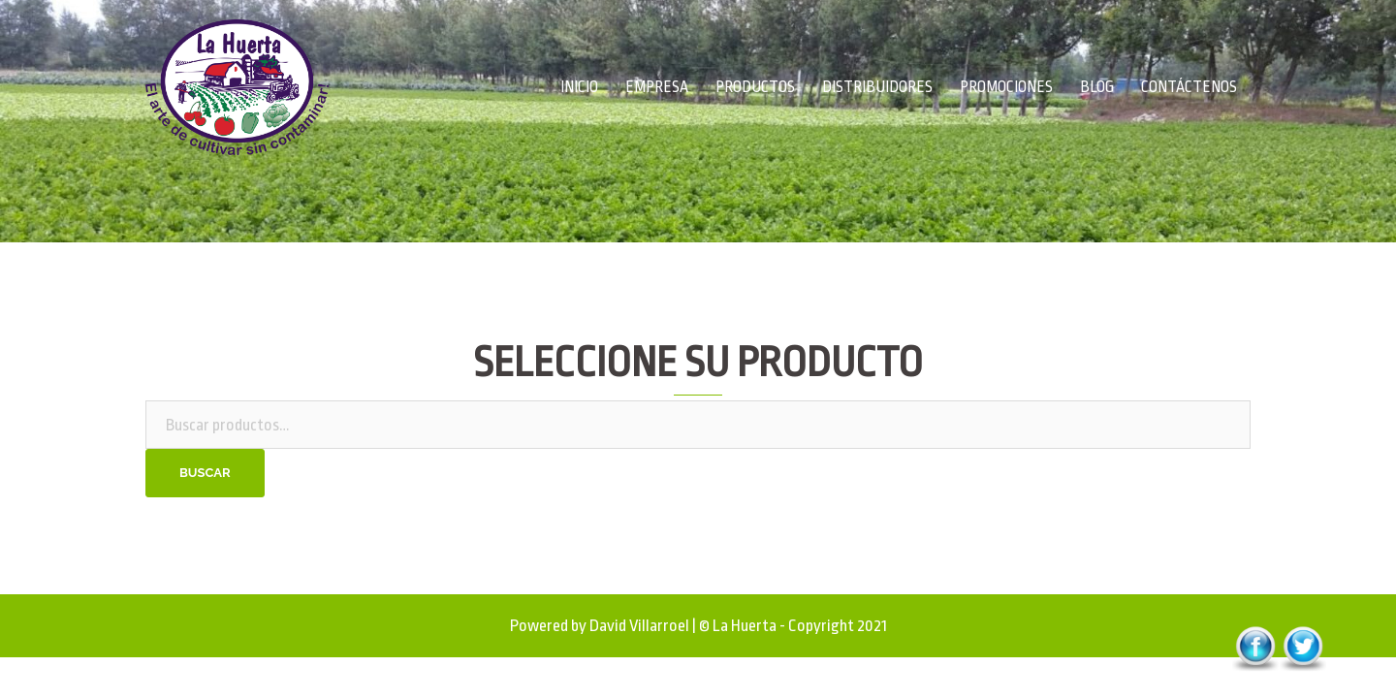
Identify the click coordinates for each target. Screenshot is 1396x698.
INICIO (579, 87)
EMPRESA (656, 87)
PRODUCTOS (755, 87)
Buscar (205, 472)
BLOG (1097, 87)
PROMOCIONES (1006, 87)
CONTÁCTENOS (1189, 87)
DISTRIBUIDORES (877, 87)
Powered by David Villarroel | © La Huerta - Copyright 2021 (698, 626)
